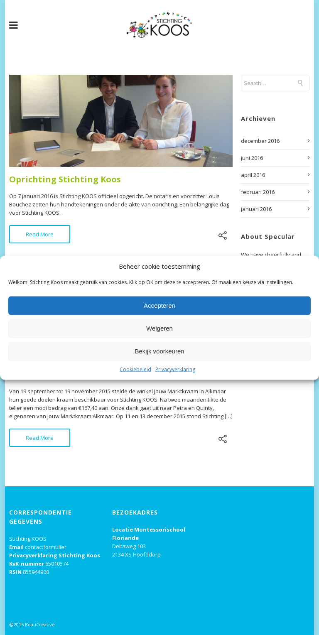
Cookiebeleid (135, 369)
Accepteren (159, 305)
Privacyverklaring (175, 369)
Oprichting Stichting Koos (65, 179)
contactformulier (45, 547)
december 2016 (260, 141)
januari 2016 (256, 209)
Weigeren (159, 328)
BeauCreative (40, 624)
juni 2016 (252, 158)
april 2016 (253, 175)
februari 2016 (258, 192)
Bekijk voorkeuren (159, 351)
